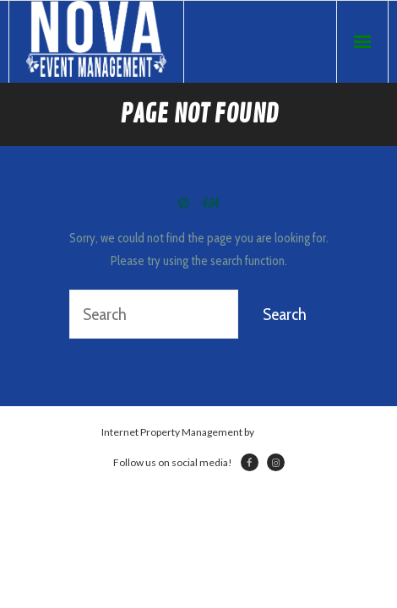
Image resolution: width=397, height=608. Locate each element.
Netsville (276, 432)
